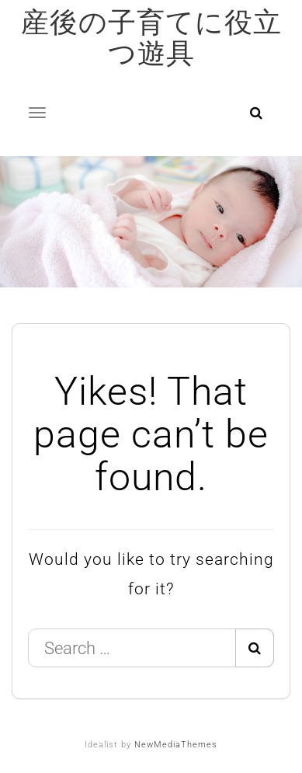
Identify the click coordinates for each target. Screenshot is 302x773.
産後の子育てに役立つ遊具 (151, 38)
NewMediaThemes (175, 745)
